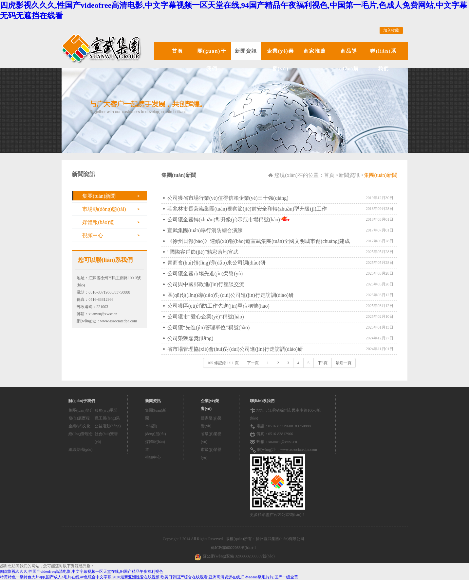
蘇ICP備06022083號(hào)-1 (234, 547)
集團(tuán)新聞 (99, 196)
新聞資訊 (246, 51)
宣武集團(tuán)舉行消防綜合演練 (205, 230)
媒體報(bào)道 (98, 222)
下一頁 (253, 363)
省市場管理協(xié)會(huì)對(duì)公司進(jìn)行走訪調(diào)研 (235, 349)
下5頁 (323, 363)
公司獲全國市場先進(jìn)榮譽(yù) (205, 273)
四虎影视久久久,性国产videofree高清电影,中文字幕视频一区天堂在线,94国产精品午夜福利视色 (81, 571)
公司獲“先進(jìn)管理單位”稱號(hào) (208, 327)
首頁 (177, 51)
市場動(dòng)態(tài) (104, 209)
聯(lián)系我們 (383, 59)
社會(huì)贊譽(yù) (106, 438)
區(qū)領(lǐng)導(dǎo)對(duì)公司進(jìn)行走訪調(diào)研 (230, 295)
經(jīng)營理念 (80, 434)
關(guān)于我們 (211, 59)
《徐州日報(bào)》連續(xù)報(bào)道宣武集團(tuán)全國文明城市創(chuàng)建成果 (258, 242)
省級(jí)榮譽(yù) (211, 438)
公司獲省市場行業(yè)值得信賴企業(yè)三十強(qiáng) (228, 198)
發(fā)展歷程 (79, 418)
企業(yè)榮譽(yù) (280, 59)
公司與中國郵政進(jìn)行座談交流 (206, 284)
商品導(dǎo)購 (349, 59)
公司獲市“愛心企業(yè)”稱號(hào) (205, 316)
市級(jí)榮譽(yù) (211, 453)
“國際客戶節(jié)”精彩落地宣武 (202, 252)
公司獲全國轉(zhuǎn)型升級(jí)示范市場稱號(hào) (223, 219)
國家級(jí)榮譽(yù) (211, 422)
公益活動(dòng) (108, 426)
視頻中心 (92, 235)
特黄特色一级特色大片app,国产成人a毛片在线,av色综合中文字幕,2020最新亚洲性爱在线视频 (79, 577)
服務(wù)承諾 (106, 410)
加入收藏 (391, 30)
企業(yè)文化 (79, 426)
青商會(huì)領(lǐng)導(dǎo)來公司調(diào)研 (216, 262)
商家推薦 (315, 51)
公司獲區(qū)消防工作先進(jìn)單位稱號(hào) (218, 306)
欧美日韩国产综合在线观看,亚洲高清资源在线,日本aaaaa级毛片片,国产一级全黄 (229, 577)
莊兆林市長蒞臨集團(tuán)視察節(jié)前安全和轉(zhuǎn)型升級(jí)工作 (247, 209)
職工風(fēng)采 (107, 418)
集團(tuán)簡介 (81, 410)
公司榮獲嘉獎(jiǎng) (190, 338)
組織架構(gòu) (80, 449)
